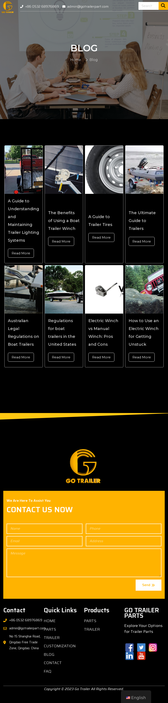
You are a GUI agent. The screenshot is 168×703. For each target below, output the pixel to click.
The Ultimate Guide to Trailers (142, 228)
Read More (21, 260)
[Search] (163, 6)
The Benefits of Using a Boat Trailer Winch (64, 228)
